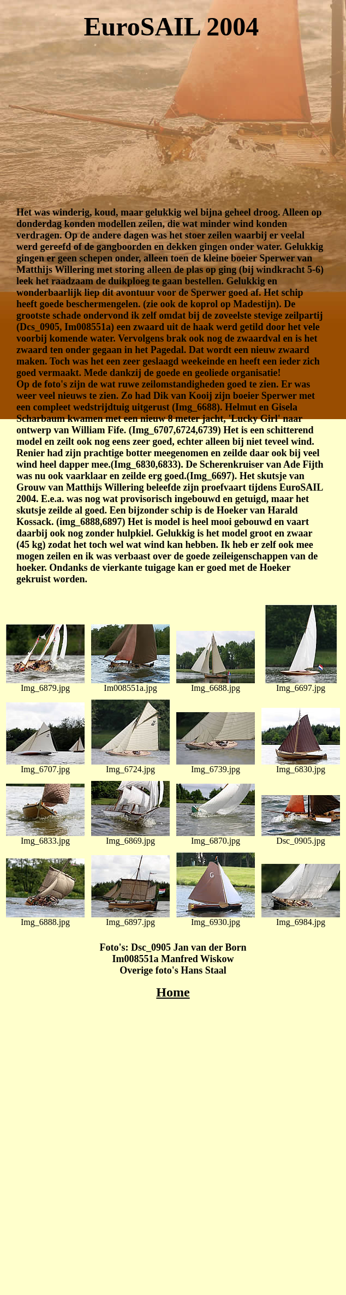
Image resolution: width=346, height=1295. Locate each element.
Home (172, 992)
